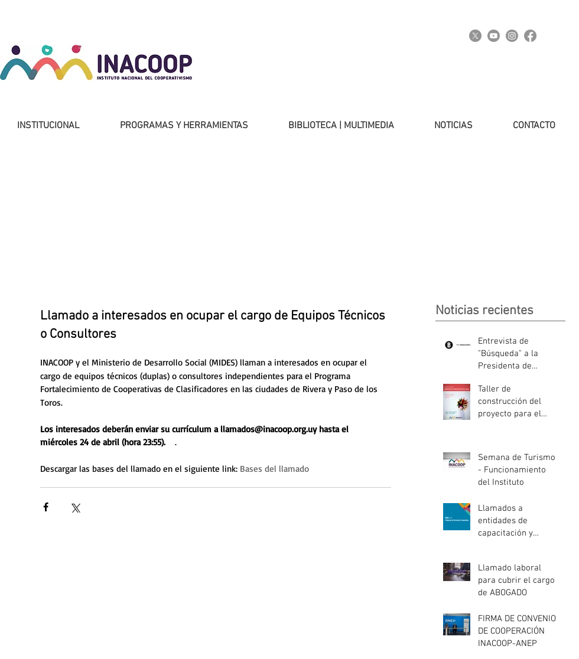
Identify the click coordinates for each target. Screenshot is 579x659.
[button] (172, 125)
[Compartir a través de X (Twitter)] (74, 507)
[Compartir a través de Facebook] (45, 507)
